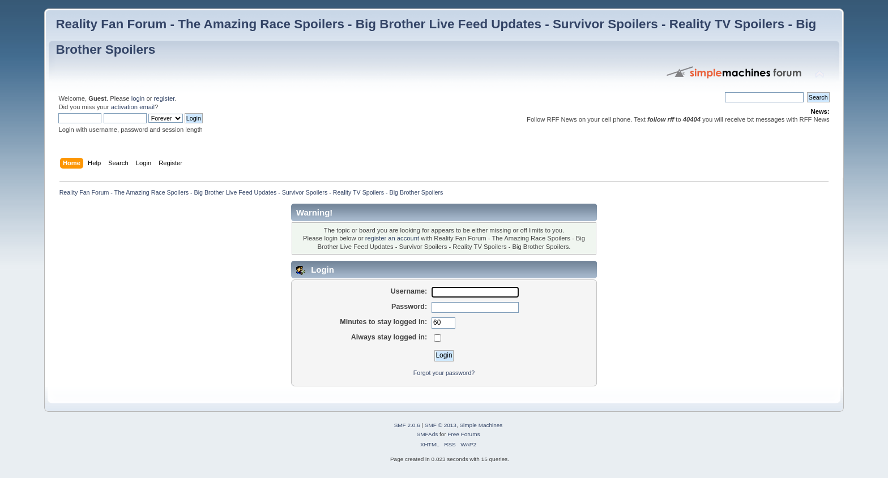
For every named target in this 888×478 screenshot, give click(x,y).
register (164, 98)
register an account (392, 238)
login (138, 98)
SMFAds (427, 434)
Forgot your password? (444, 372)
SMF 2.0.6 (407, 425)
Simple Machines (480, 425)
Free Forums (463, 434)
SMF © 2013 (440, 425)
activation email (133, 107)
